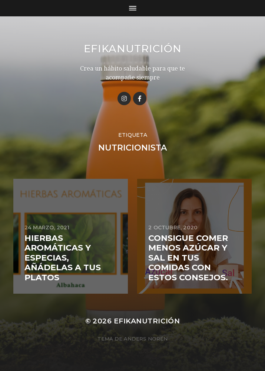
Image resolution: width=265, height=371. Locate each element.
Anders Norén (146, 339)
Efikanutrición (133, 48)
